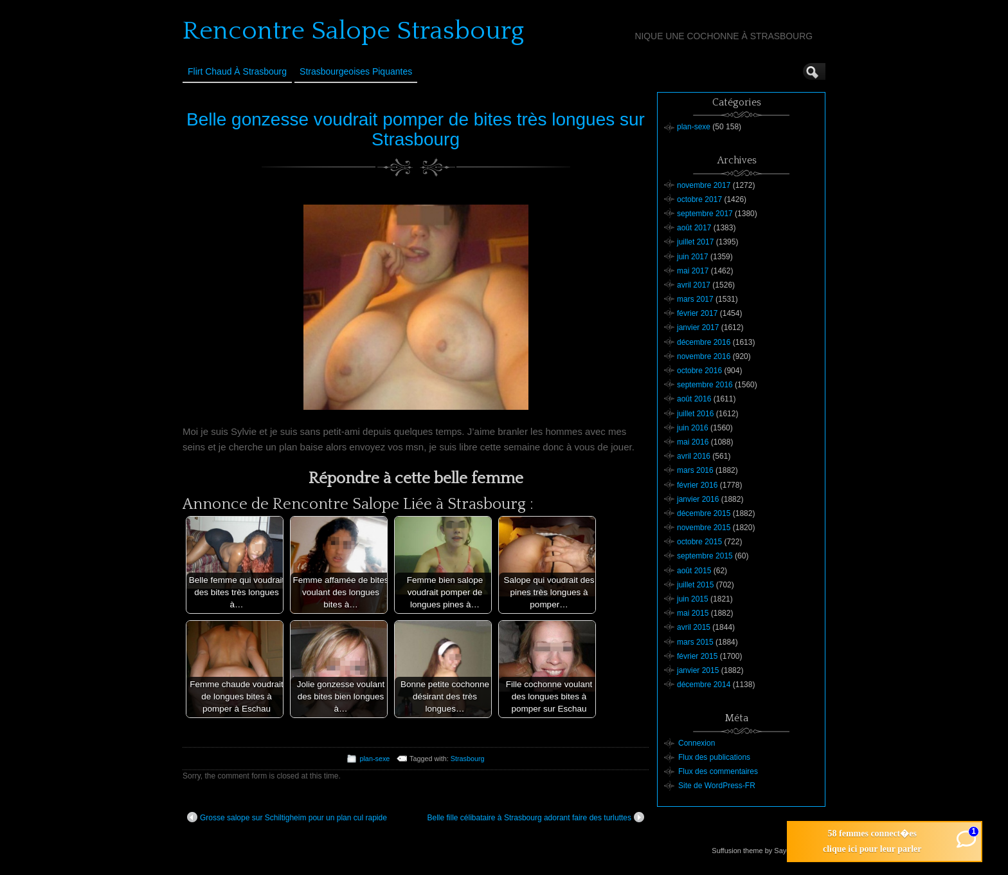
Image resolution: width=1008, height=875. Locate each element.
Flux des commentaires (718, 771)
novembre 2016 (703, 356)
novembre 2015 (703, 527)
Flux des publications (714, 757)
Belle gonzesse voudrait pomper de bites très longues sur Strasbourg (415, 129)
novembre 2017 (703, 185)
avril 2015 (693, 627)
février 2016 (697, 485)
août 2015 (694, 570)
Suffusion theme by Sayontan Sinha (768, 850)
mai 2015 (692, 613)
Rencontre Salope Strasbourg (353, 31)
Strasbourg (468, 758)
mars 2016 (695, 470)
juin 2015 (692, 598)
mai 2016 (692, 442)
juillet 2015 (695, 584)
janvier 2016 (698, 499)
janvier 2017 (698, 327)
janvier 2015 (698, 670)
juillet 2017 (695, 241)
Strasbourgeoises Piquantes (356, 71)
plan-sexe (374, 758)
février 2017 (697, 313)
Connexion (696, 743)
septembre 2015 (705, 555)
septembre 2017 (705, 213)
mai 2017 (692, 270)
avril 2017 (693, 285)
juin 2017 (692, 256)
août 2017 (694, 227)
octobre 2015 (699, 541)
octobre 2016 (699, 370)
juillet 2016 (695, 413)
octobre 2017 (699, 199)
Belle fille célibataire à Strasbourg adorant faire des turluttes (535, 817)
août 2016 (694, 398)
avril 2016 (693, 456)
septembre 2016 (705, 384)
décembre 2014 (703, 684)
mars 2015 (695, 642)
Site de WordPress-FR (716, 785)
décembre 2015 (703, 513)
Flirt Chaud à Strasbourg (237, 71)
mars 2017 (695, 299)
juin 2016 (692, 427)
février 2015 (697, 656)
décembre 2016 (703, 342)
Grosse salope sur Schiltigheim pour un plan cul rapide (287, 817)
